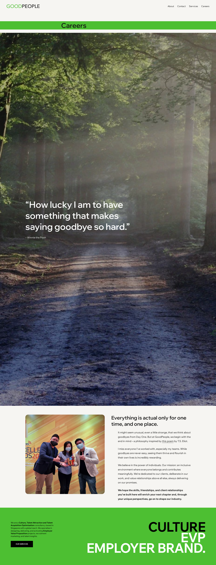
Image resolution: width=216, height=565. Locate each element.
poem (170, 441)
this (164, 441)
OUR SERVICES (22, 544)
